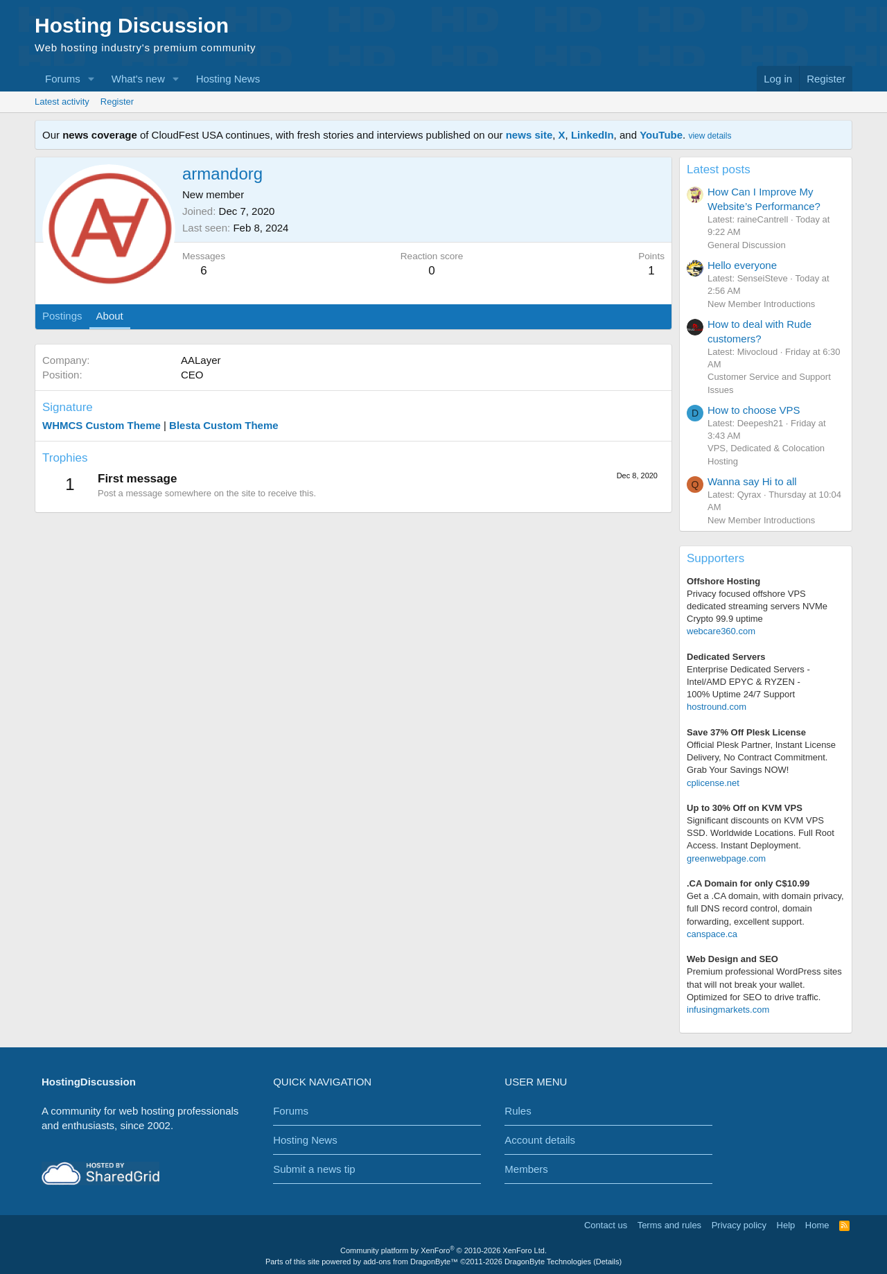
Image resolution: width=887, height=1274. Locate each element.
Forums (62, 79)
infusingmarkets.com (728, 1009)
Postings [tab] (62, 316)
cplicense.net (713, 783)
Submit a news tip (314, 1169)
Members (526, 1169)
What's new (138, 79)
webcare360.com (721, 631)
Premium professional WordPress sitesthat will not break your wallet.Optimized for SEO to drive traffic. (764, 984)
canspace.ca (712, 934)
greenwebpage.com (726, 858)
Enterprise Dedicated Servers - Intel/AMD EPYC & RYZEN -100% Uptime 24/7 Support (748, 681)
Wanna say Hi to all (752, 481)
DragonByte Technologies (547, 1261)
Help (786, 1225)
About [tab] (109, 316)
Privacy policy (739, 1225)
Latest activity (62, 101)
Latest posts (718, 169)
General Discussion (747, 245)
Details (608, 1261)
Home (817, 1225)
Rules (517, 1111)
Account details (539, 1140)
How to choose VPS (754, 410)
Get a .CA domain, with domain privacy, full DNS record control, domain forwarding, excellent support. (765, 908)
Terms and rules (669, 1225)
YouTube (661, 135)
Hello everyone (742, 265)
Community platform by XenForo (443, 1250)
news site (529, 135)
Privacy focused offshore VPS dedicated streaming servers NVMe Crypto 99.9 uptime (757, 606)
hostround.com (716, 706)
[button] (91, 78)
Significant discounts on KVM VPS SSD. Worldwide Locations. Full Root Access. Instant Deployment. (760, 832)
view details (709, 136)
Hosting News (228, 79)
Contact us (605, 1225)
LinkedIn (592, 135)
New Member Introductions (761, 304)
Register (117, 101)
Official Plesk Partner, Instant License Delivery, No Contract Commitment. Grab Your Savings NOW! (761, 757)
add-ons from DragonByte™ (410, 1261)
